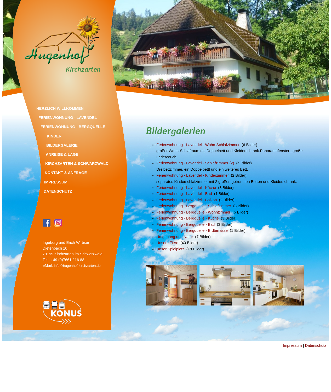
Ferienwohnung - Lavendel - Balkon (186, 200)
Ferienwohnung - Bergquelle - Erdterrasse (192, 230)
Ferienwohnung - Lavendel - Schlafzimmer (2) (195, 163)
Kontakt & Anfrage (66, 173)
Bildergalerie (62, 145)
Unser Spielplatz (170, 249)
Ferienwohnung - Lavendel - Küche (186, 188)
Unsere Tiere (167, 243)
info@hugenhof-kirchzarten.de (77, 266)
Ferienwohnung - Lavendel (67, 118)
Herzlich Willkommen (60, 108)
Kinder (54, 136)
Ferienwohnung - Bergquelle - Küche (187, 218)
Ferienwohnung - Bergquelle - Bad (185, 224)
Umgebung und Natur (174, 237)
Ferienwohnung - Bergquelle (73, 127)
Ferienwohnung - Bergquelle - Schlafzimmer (193, 206)
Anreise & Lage (62, 154)
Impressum (55, 182)
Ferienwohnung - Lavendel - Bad (184, 194)
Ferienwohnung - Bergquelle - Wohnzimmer (193, 212)
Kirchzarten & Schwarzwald (77, 164)
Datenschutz (58, 191)
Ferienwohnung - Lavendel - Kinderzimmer (192, 175)
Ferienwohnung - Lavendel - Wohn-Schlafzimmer (197, 145)
